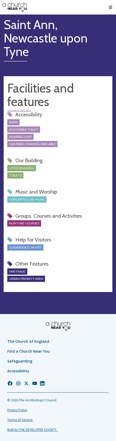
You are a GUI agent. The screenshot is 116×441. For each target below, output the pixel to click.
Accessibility (18, 370)
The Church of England (28, 341)
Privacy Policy (17, 410)
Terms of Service (20, 420)
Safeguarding (19, 361)
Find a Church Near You (28, 351)
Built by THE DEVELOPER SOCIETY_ (32, 430)
